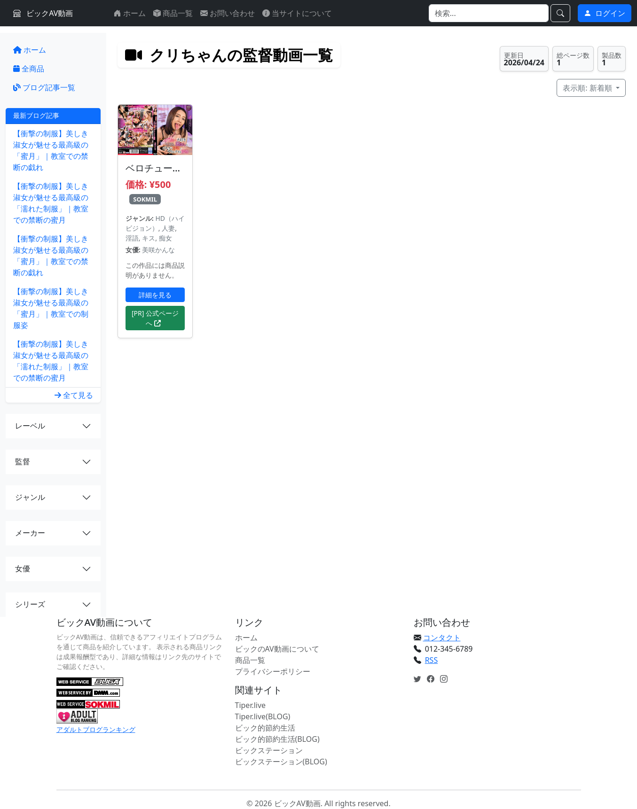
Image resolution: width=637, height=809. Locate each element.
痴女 (165, 237)
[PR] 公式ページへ (155, 318)
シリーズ (30, 604)
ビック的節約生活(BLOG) (277, 739)
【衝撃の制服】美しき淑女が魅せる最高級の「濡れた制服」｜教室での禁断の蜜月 (50, 203)
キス (148, 237)
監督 (22, 461)
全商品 (28, 68)
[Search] (489, 13)
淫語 (132, 237)
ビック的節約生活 (265, 728)
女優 (22, 568)
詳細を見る (155, 294)
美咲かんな (158, 249)
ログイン (604, 13)
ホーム (130, 13)
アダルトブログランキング (95, 729)
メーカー (30, 533)
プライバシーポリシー (272, 671)
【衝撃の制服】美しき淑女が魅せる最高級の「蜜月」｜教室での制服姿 (50, 308)
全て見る (74, 395)
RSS (431, 660)
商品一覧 (173, 13)
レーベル (30, 425)
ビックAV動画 (43, 13)
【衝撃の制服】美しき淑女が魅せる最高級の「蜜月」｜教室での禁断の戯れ (50, 150)
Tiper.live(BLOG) (263, 716)
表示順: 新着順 (588, 88)
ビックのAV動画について (277, 649)
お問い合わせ (227, 13)
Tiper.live (250, 705)
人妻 (168, 228)
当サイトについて (297, 13)
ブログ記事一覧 (44, 87)
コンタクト (442, 637)
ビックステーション (269, 750)
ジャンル (30, 497)
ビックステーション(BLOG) (281, 761)
